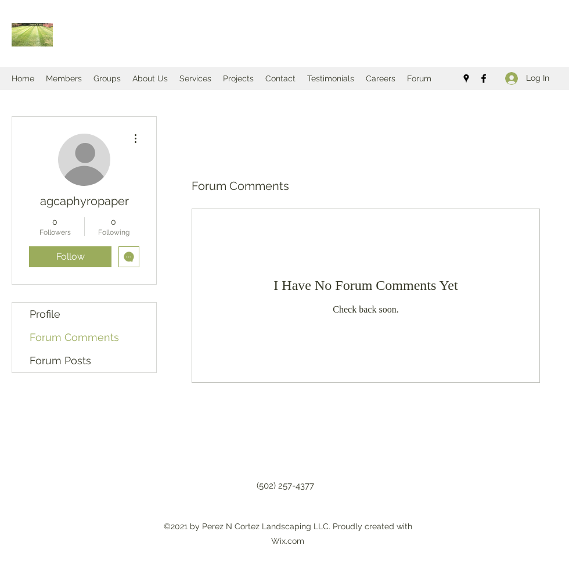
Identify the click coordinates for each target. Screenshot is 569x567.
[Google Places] (466, 78)
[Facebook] (483, 78)
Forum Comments (74, 337)
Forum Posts (60, 360)
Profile (45, 314)
